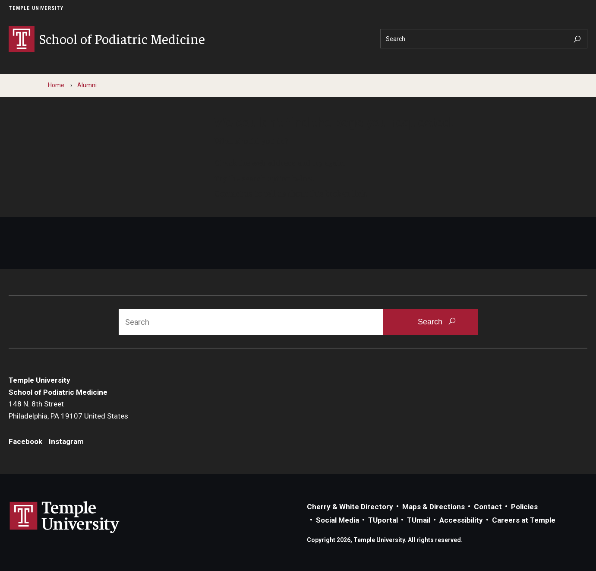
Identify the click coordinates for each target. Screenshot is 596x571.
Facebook (25, 441)
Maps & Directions (433, 506)
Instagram (66, 441)
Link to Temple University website (65, 517)
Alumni (87, 85)
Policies (524, 506)
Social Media (337, 520)
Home (56, 85)
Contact (488, 506)
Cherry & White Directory (350, 506)
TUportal (383, 520)
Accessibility (461, 520)
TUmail (418, 520)
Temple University (36, 8)
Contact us (233, 193)
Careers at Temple (523, 520)
